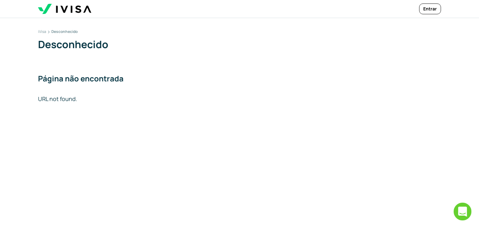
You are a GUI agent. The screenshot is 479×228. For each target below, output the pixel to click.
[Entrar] (430, 8)
